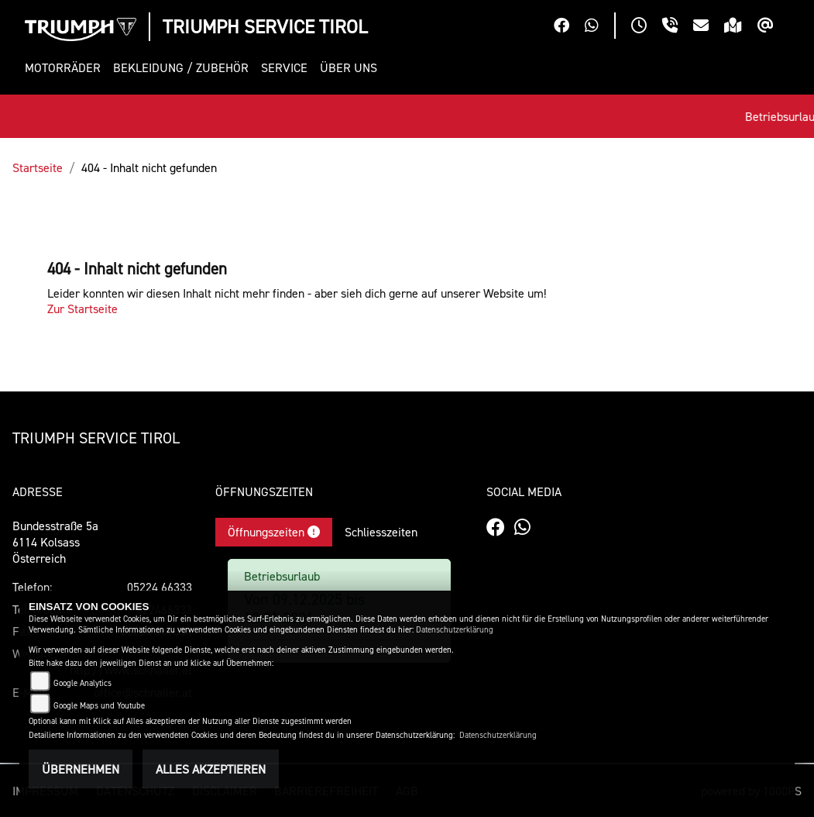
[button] (66, 67)
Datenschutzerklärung (454, 630)
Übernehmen (80, 769)
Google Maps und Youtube (99, 706)
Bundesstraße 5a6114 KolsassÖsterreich (55, 542)
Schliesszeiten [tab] (381, 531)
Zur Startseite (82, 308)
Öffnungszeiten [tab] (274, 531)
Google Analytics (82, 683)
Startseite (37, 167)
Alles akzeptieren (211, 769)
